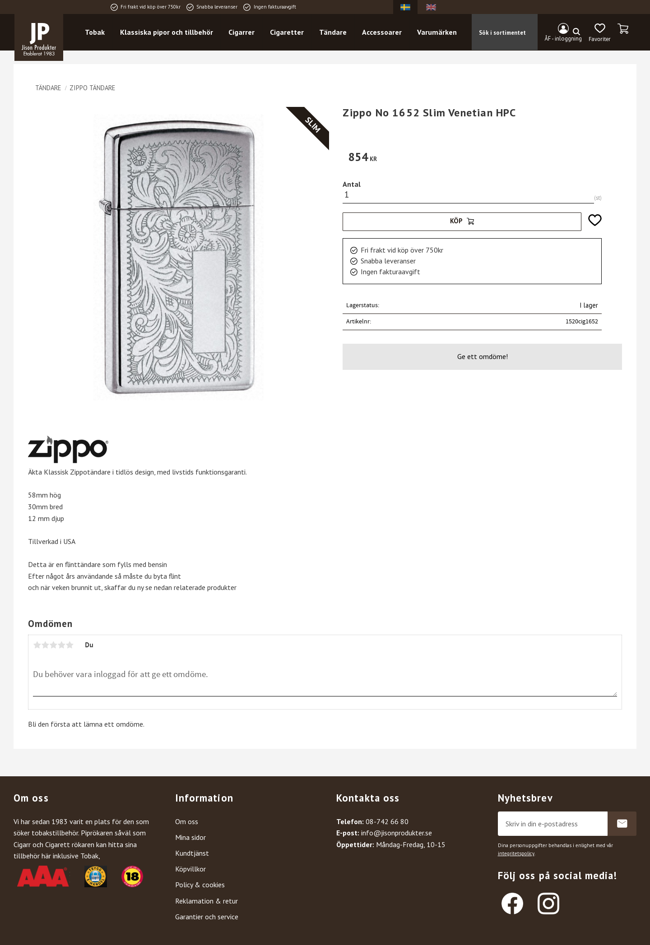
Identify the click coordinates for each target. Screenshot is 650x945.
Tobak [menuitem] (95, 32)
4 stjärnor (61, 645)
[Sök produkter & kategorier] (518, 32)
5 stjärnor (69, 645)
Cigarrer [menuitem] (241, 32)
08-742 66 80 (387, 821)
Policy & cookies (200, 884)
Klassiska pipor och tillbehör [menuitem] (166, 32)
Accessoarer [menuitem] (382, 32)
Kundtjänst (192, 852)
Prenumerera (622, 823)
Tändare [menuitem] (333, 32)
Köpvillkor (190, 868)
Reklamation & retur (206, 900)
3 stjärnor (53, 645)
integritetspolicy (516, 853)
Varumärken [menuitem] (437, 32)
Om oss (186, 821)
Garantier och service (206, 916)
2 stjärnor (45, 645)
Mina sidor (190, 837)
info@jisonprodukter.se (396, 832)
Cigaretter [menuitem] (287, 32)
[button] (600, 32)
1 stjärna (37, 645)
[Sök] (576, 32)
